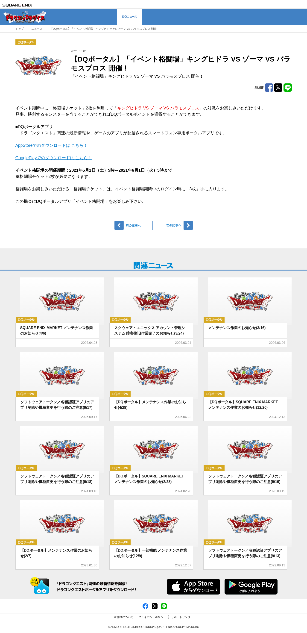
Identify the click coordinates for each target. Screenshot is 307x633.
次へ (173, 225)
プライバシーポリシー (152, 617)
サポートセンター (182, 617)
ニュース (36, 28)
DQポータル (25, 42)
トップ (19, 28)
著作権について (123, 617)
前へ (133, 225)
